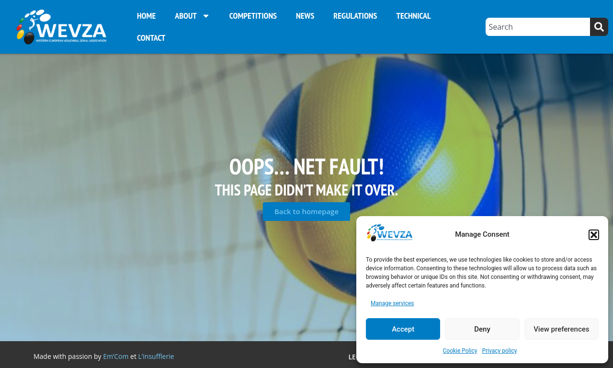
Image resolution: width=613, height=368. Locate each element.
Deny (482, 329)
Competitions (253, 15)
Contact (151, 37)
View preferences (561, 329)
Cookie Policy (460, 350)
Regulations (355, 15)
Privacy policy (499, 350)
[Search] (599, 27)
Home (146, 15)
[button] (594, 235)
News (305, 15)
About (192, 16)
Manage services (392, 303)
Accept (403, 329)
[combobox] (538, 27)
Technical (413, 15)
